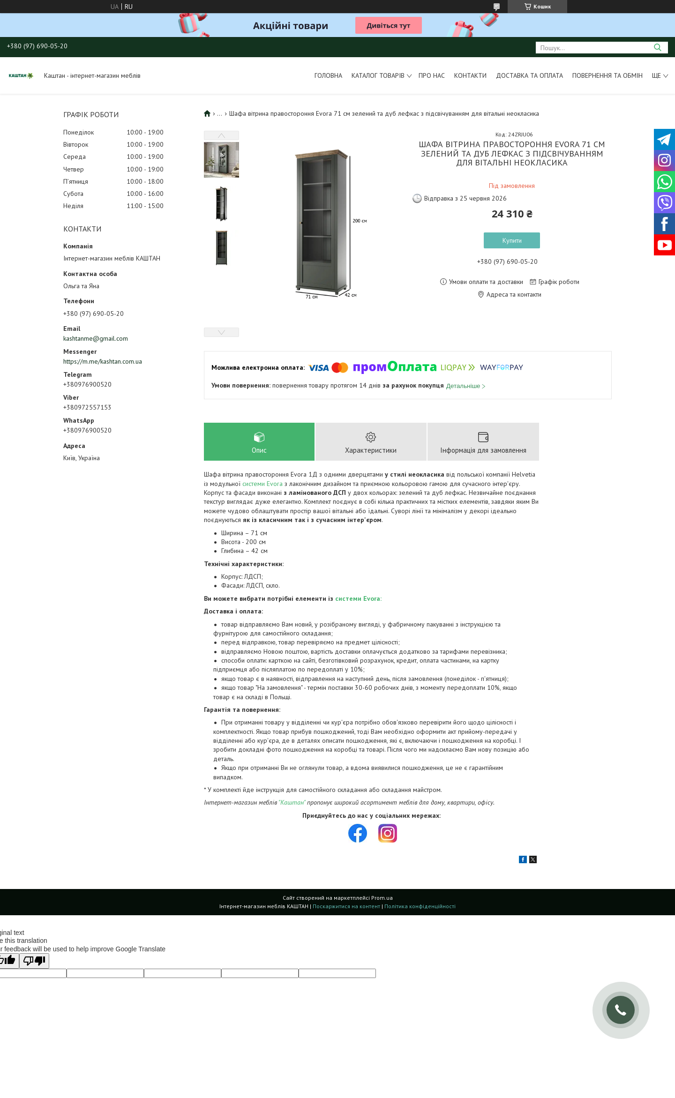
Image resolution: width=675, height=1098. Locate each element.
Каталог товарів (378, 75)
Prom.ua (382, 898)
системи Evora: (358, 598)
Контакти (470, 75)
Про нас (432, 75)
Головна (328, 75)
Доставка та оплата (529, 75)
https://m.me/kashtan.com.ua (102, 361)
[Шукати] (657, 47)
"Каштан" (291, 803)
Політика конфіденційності (420, 906)
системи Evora (262, 483)
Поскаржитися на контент (346, 906)
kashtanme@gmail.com (95, 338)
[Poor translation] (34, 961)
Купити (512, 240)
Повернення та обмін (607, 75)
